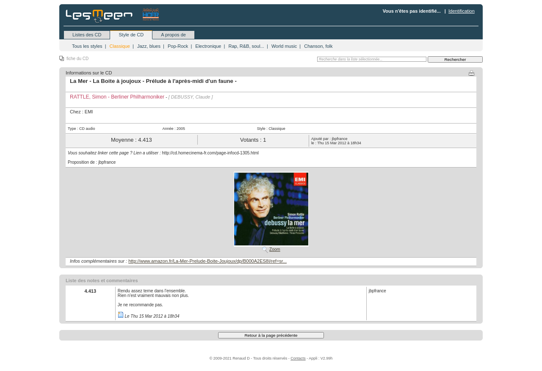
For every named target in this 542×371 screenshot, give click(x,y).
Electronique (208, 46)
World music (284, 46)
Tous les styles (87, 46)
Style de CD (131, 34)
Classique (120, 46)
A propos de (173, 34)
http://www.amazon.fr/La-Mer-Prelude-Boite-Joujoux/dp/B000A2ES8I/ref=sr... (207, 261)
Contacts (298, 358)
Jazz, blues (148, 46)
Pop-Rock (178, 46)
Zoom (274, 249)
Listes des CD (86, 34)
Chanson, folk (318, 46)
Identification (461, 11)
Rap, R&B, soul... (246, 46)
